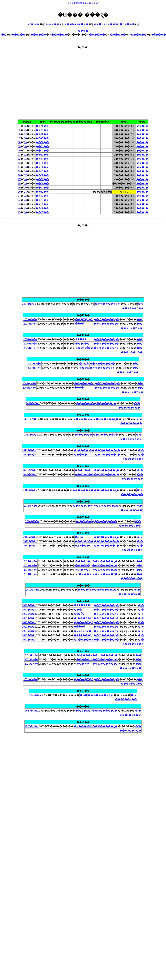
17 (25, 175)
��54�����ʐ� (107, 450)
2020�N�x (29, 605)
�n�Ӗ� (79, 613)
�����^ (83, 403)
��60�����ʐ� (104, 561)
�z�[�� (33, 24)
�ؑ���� (81, 339)
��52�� (42, 150)
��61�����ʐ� (103, 589)
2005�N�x (30, 319)
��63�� (42, 195)
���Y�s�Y (84, 319)
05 (25, 125)
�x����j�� (84, 450)
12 (25, 154)
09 (25, 142)
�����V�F (83, 622)
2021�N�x (29, 631)
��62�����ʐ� (106, 605)
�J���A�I (82, 618)
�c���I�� (83, 434)
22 (25, 195)
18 (25, 179)
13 (25, 158)
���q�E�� (84, 541)
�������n (84, 383)
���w (79, 609)
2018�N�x (30, 561)
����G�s (83, 561)
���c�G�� (84, 474)
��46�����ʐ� (107, 303)
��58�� (42, 175)
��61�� (42, 187)
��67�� (42, 212)
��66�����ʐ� (104, 710)
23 (25, 199)
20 (25, 187)
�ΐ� (141, 303)
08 (25, 138)
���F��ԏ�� (133, 308)
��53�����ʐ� (105, 434)
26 (25, 212)
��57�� (42, 171)
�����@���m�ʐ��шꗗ (83, 3)
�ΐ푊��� (52, 24)
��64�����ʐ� (106, 679)
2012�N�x (29, 450)
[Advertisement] (31, 80)
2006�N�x (30, 339)
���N (84, 367)
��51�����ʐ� (103, 403)
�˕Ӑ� (83, 695)
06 (25, 130)
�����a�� (83, 419)
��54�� (42, 158)
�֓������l (82, 605)
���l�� (18, 34)
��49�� (42, 138)
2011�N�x (31, 434)
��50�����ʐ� (107, 383)
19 (25, 183)
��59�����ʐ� (106, 537)
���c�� (82, 343)
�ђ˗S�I (79, 537)
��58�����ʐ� (104, 521)
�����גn (84, 659)
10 (25, 146)
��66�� (42, 208)
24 (25, 204)
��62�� (42, 191)
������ (38, 34)
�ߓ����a (84, 655)
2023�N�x (36, 695)
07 (25, 134)
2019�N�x (33, 589)
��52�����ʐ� (105, 419)
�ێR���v (82, 545)
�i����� (83, 574)
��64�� (42, 199)
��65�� (42, 204)
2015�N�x (31, 505)
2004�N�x (29, 303)
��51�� (42, 146)
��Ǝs (84, 363)
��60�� (42, 183)
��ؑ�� (79, 323)
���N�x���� (76, 24)
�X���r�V (83, 726)
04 (19, 125)
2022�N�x (30, 679)
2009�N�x (33, 403)
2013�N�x (30, 470)
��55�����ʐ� (106, 470)
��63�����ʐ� (105, 655)
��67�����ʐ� (104, 726)
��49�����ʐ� (102, 363)
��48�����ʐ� (106, 339)
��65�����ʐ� (100, 695)
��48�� (42, 134)
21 (25, 191)
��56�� (42, 167)
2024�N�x (32, 710)
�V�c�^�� (82, 631)
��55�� (42, 162)
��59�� (42, 179)
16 (25, 171)
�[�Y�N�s (83, 710)
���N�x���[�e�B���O (113, 24)
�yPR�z (83, 204)
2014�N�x (30, 490)
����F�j (82, 565)
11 (25, 150)
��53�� (42, 154)
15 (25, 167)
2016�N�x (32, 521)
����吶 (84, 589)
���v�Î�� (84, 347)
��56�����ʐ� (106, 490)
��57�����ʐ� (105, 505)
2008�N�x (29, 383)
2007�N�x (34, 363)
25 (25, 208)
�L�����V (83, 639)
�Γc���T (82, 569)
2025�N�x (32, 726)
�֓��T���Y (83, 635)
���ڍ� (142, 125)
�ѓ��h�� (83, 521)
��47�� (42, 130)
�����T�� (83, 505)
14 (25, 162)
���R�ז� (83, 470)
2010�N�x (31, 419)
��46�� (42, 125)
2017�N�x (30, 537)
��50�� (42, 142)
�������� (82, 490)
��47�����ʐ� (106, 319)
